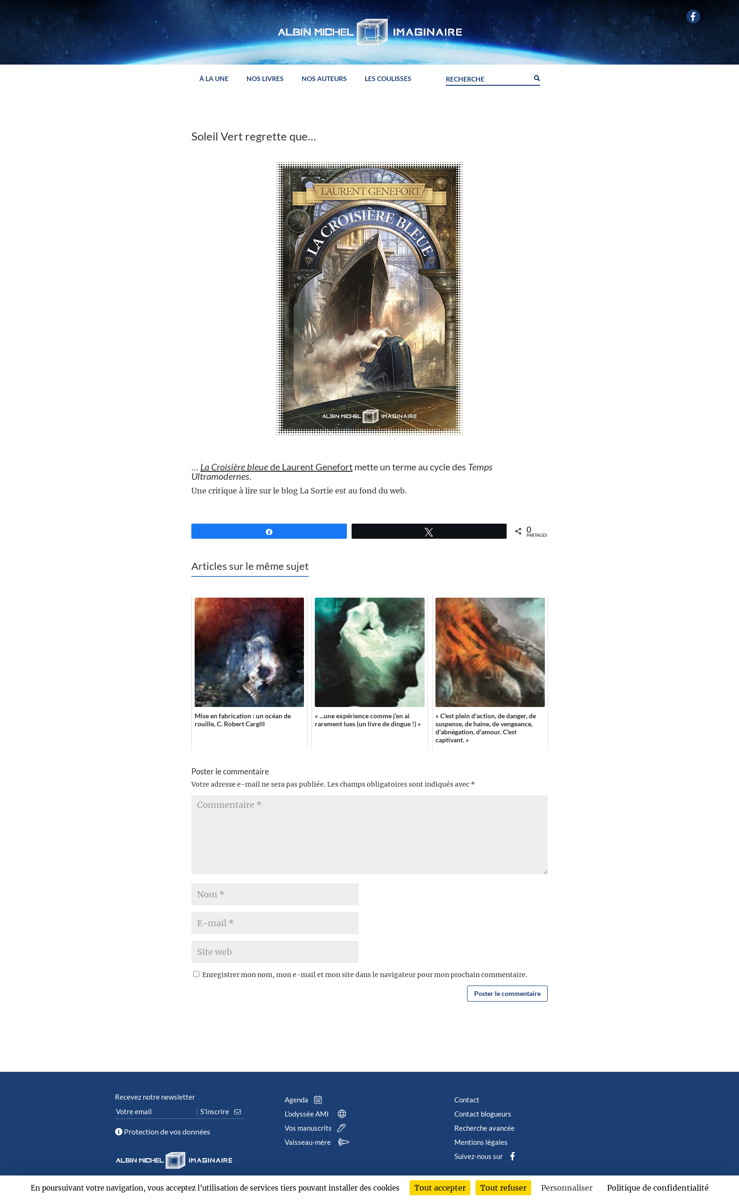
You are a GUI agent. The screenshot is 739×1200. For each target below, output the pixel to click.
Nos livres (265, 78)
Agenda (305, 1099)
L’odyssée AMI (317, 1114)
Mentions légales (481, 1142)
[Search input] (487, 78)
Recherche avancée (484, 1128)
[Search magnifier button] (536, 77)
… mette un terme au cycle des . (342, 471)
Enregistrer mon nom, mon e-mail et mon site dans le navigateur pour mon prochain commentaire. (364, 974)
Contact (466, 1099)
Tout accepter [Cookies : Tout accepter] (440, 1187)
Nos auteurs (324, 78)
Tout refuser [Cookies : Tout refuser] (503, 1187)
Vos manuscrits (317, 1128)
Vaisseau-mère (318, 1142)
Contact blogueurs (482, 1114)
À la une (214, 78)
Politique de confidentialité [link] (658, 1187)
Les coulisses (388, 78)
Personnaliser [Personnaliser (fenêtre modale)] (566, 1187)
